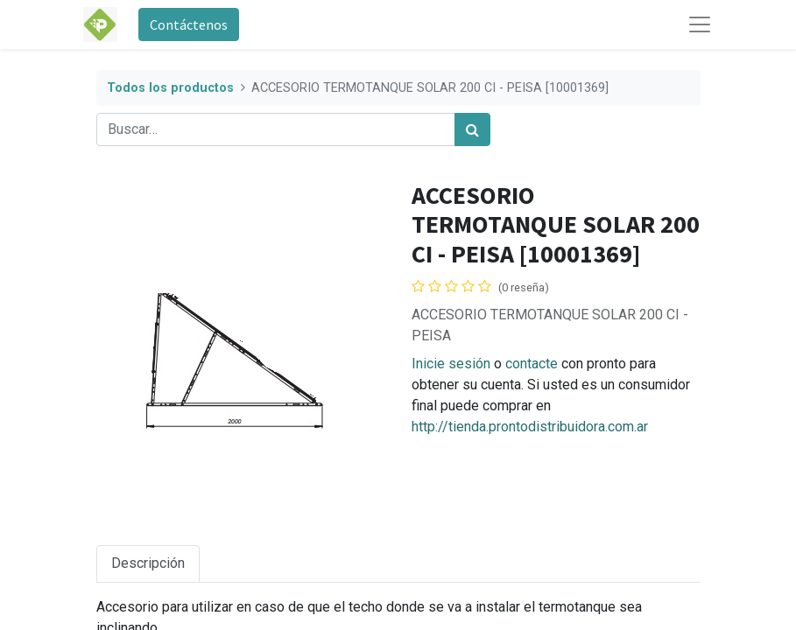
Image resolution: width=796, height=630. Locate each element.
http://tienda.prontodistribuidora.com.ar (530, 426)
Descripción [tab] (148, 563)
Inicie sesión (451, 363)
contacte (531, 363)
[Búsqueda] (472, 129)
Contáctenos (189, 24)
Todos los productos (170, 87)
